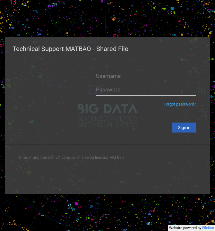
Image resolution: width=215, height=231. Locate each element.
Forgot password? (180, 104)
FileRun (208, 228)
